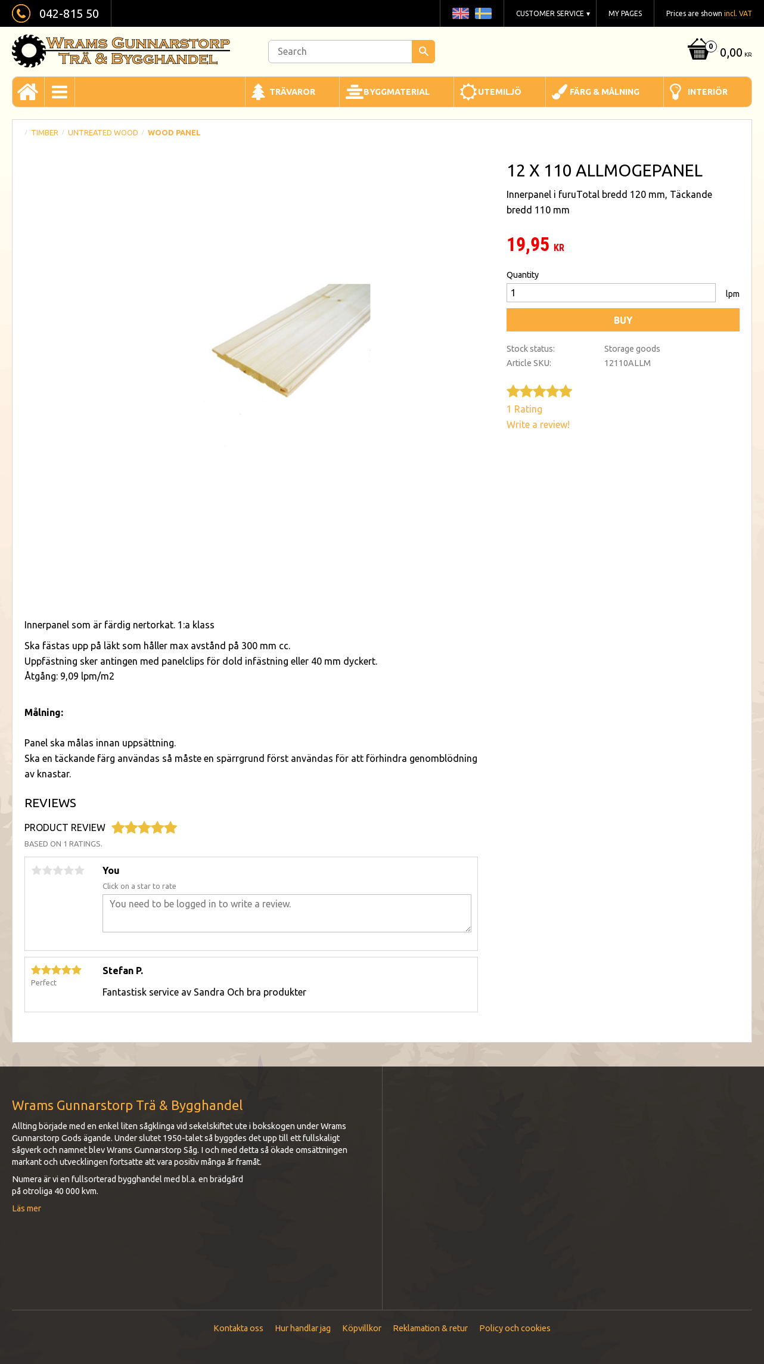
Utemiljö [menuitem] (499, 92)
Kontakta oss (238, 1328)
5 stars (79, 870)
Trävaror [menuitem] (292, 92)
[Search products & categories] (351, 51)
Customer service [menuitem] (550, 13)
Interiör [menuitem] (708, 92)
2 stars (47, 870)
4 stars (68, 870)
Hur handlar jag (303, 1328)
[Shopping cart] (718, 53)
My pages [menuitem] (625, 13)
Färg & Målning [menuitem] (604, 92)
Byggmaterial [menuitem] (397, 92)
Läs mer (26, 1208)
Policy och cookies (515, 1328)
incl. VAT (738, 13)
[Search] (423, 51)
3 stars (57, 870)
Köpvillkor (361, 1328)
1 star (36, 870)
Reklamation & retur (430, 1328)
